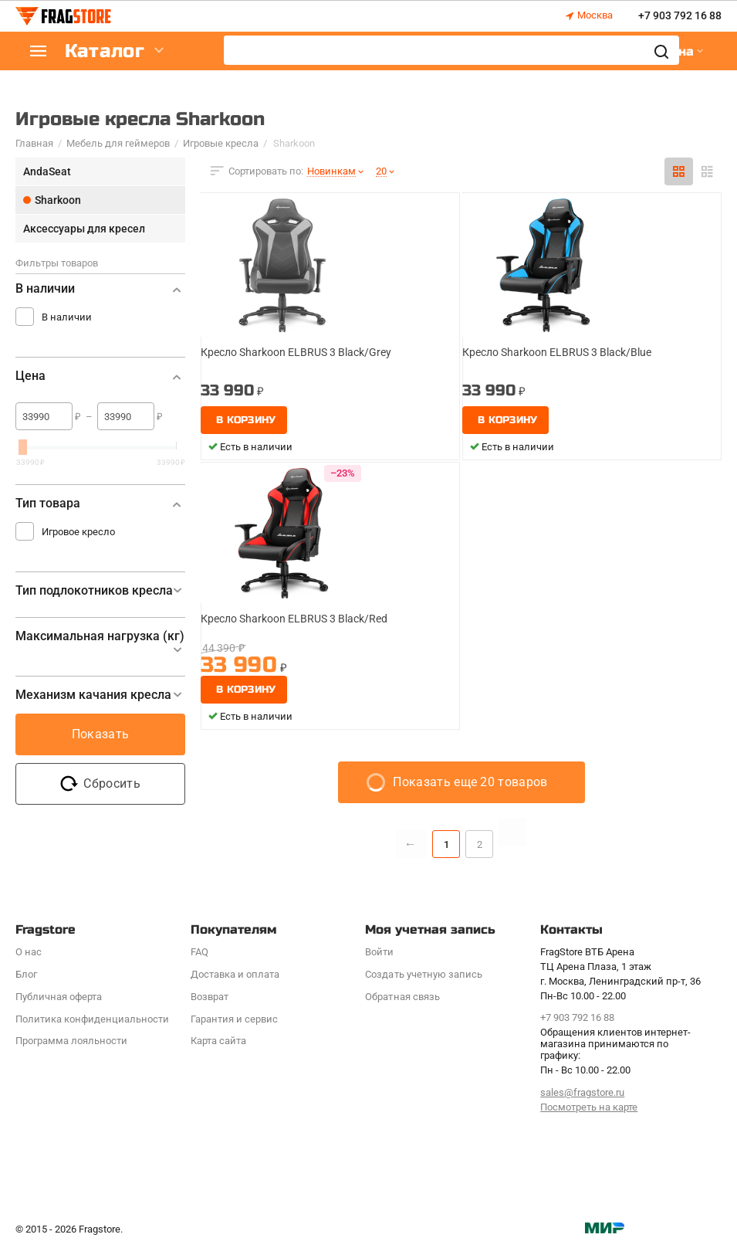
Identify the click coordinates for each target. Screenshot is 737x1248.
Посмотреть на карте (588, 1107)
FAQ (199, 952)
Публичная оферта (58, 996)
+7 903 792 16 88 (680, 16)
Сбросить (100, 784)
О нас (28, 952)
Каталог (108, 51)
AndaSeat (47, 171)
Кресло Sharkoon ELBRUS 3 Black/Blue (556, 352)
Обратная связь (402, 996)
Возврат (209, 996)
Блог (26, 974)
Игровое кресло (78, 532)
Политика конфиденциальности (92, 1019)
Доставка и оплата (235, 974)
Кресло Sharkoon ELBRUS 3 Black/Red (294, 618)
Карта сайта (218, 1040)
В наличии (67, 317)
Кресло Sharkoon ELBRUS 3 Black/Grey (296, 352)
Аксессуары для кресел (84, 228)
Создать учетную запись (423, 974)
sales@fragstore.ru (582, 1092)
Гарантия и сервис (234, 1019)
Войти (379, 952)
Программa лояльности (71, 1040)
